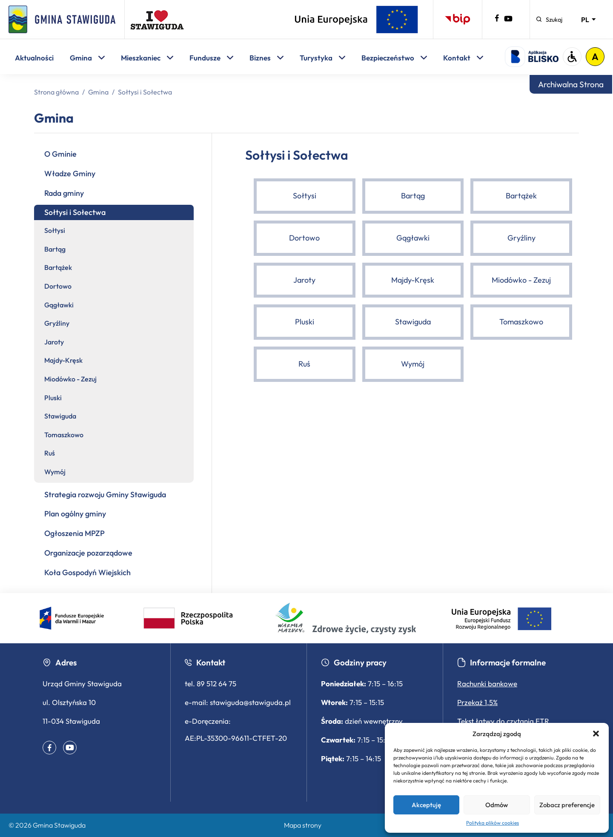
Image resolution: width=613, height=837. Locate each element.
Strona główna (56, 92)
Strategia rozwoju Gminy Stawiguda (105, 494)
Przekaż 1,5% (477, 702)
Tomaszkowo (63, 434)
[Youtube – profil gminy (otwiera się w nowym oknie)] (508, 20)
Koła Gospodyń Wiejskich (87, 572)
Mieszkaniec (147, 57)
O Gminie (60, 154)
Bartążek (58, 267)
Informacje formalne (501, 662)
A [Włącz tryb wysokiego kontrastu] (595, 57)
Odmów (496, 805)
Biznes (266, 57)
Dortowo (58, 286)
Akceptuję (426, 805)
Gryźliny (56, 323)
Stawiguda (60, 416)
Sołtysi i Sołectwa (75, 212)
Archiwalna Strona (571, 84)
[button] (596, 733)
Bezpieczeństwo (394, 57)
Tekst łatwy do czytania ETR (503, 721)
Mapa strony (302, 825)
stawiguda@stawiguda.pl (250, 702)
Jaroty (54, 342)
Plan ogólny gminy (75, 514)
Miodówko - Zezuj (70, 379)
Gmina (87, 57)
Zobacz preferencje (567, 805)
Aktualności (34, 57)
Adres (60, 662)
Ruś (49, 453)
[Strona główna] (62, 19)
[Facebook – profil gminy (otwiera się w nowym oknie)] (497, 19)
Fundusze (211, 57)
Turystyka (322, 57)
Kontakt (463, 57)
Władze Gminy (69, 173)
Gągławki (59, 305)
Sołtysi (54, 230)
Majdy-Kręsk (63, 360)
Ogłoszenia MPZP (74, 533)
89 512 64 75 (216, 683)
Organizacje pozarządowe (88, 553)
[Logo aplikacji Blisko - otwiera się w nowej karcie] (532, 56)
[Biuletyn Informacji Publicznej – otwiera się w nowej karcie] (457, 19)
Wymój (55, 471)
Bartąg (55, 249)
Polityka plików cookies (492, 823)
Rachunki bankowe (487, 683)
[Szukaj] (549, 19)
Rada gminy (64, 193)
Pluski (53, 397)
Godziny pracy (354, 662)
